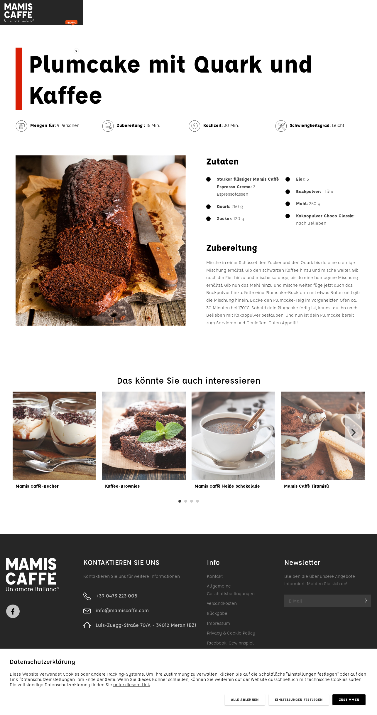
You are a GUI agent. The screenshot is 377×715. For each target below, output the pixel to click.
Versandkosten (222, 605)
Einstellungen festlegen (298, 699)
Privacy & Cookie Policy (231, 635)
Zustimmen (349, 699)
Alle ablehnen (244, 699)
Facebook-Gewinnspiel (230, 645)
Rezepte (165, 13)
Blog (138, 13)
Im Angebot (107, 13)
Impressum (218, 625)
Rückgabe (217, 615)
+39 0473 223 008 (116, 598)
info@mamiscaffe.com (122, 613)
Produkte (59, 14)
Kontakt (241, 13)
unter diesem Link (131, 684)
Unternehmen (203, 13)
